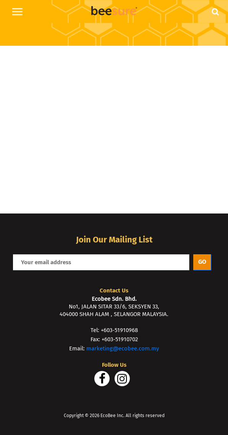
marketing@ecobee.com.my (122, 348)
